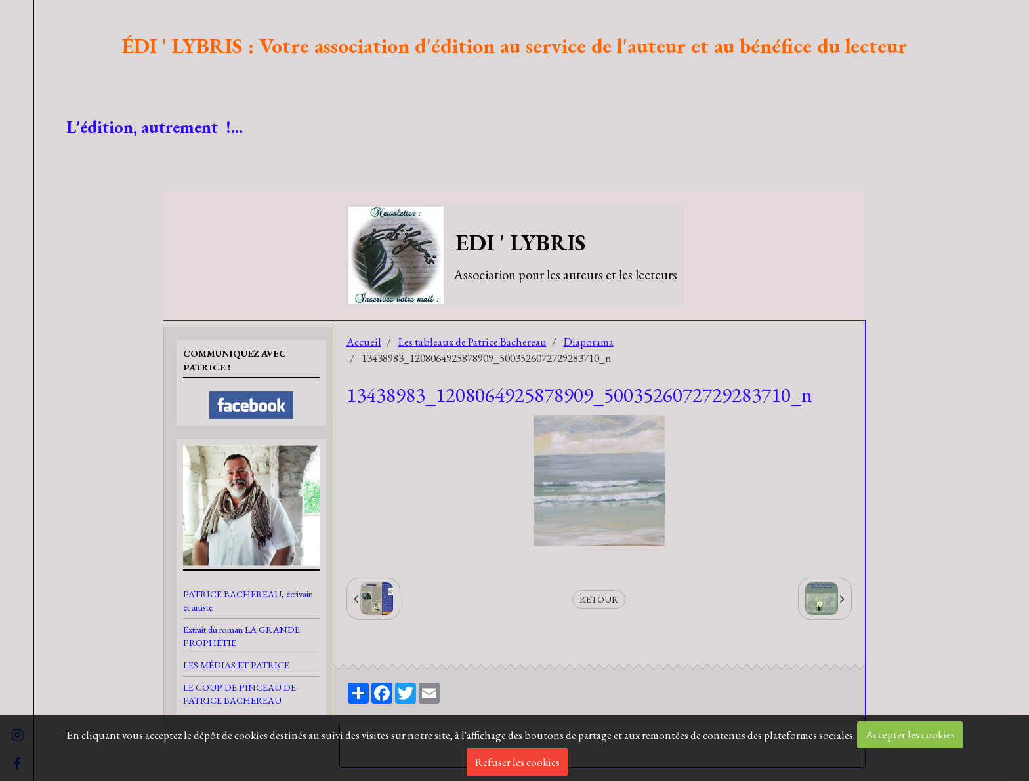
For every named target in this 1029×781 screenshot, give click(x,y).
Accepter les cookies (910, 734)
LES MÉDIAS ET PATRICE (236, 664)
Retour (598, 599)
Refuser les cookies (517, 762)
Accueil (363, 341)
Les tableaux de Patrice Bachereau (472, 341)
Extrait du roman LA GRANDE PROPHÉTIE (241, 636)
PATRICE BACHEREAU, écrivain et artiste (248, 601)
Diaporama (589, 341)
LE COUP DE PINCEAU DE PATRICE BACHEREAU (239, 694)
